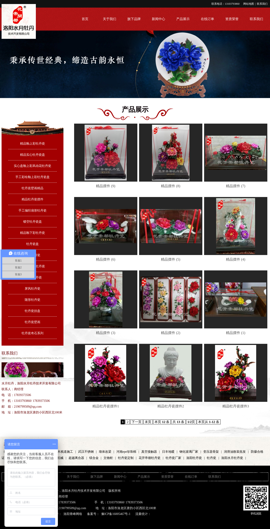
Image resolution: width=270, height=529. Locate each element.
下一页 (137, 422)
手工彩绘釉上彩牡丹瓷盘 (32, 177)
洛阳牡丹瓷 (194, 458)
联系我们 (262, 3)
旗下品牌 (134, 19)
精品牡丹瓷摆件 (32, 199)
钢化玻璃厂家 (188, 451)
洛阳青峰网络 (72, 514)
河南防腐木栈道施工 (59, 451)
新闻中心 (158, 19)
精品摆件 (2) (170, 333)
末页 (148, 422)
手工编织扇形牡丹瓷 (32, 210)
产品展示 (183, 19)
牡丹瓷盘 (32, 244)
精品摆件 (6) (105, 259)
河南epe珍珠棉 (126, 451)
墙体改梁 (105, 451)
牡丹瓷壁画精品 (32, 188)
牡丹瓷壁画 (32, 322)
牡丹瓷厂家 (173, 458)
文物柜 (108, 458)
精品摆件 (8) (170, 186)
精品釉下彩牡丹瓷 (32, 232)
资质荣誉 (232, 19)
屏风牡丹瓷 (32, 288)
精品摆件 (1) (235, 333)
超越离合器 (76, 458)
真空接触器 (149, 451)
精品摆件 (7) (235, 186)
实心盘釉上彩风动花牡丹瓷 (32, 166)
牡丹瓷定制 (126, 458)
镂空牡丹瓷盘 (32, 221)
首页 (85, 19)
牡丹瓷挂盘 (32, 311)
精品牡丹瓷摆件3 (235, 406)
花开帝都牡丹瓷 (149, 458)
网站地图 (248, 3)
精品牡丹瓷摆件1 (105, 406)
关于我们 (109, 19)
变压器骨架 (211, 451)
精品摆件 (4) (235, 259)
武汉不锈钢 (86, 451)
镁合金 (94, 458)
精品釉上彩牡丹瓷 (32, 143)
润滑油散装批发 (235, 451)
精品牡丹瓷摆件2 (170, 406)
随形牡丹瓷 (32, 299)
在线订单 (207, 19)
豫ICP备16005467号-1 (115, 514)
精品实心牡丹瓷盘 (32, 154)
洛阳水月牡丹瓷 (232, 458)
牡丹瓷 (211, 458)
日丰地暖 (168, 451)
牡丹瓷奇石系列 (32, 333)
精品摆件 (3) (105, 333)
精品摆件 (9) (105, 186)
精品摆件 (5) (170, 259)
